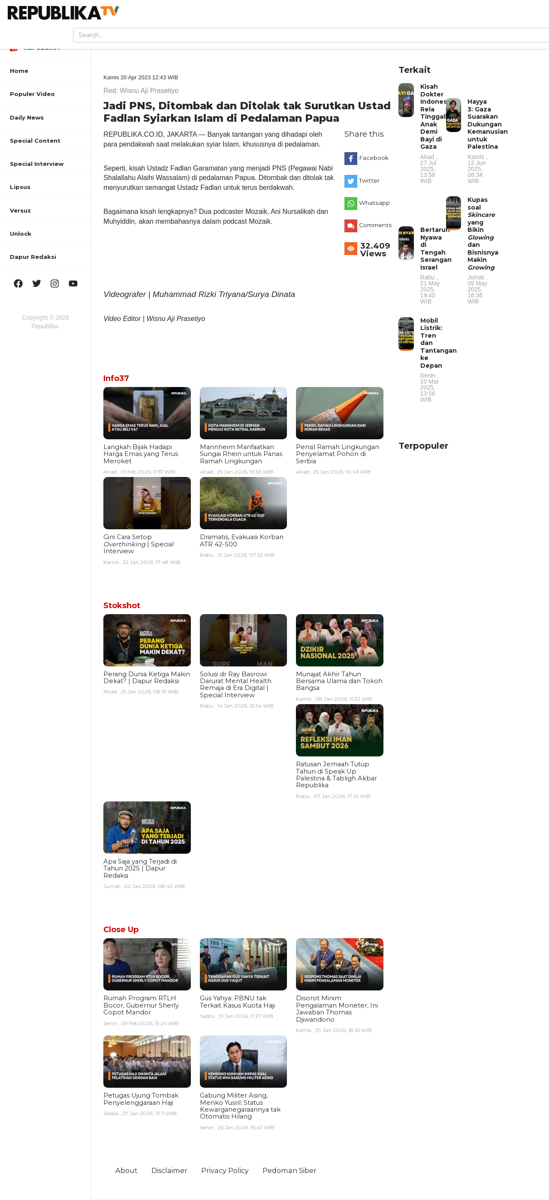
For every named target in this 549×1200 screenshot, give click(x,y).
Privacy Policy (225, 1170)
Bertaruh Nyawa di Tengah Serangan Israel (436, 265)
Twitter (369, 180)
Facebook (373, 157)
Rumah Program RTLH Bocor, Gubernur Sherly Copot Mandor (141, 1005)
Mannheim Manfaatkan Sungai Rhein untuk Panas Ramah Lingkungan (241, 454)
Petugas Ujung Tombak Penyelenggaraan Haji (140, 1099)
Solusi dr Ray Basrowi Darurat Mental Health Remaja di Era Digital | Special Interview (235, 684)
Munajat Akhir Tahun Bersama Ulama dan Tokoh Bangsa (339, 681)
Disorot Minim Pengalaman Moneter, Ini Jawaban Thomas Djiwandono (337, 1008)
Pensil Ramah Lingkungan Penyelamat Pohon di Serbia (337, 454)
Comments (373, 225)
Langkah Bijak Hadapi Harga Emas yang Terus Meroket (140, 454)
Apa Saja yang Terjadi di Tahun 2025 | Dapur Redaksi (140, 868)
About (126, 1170)
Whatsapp (373, 202)
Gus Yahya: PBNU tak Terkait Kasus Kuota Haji (237, 1001)
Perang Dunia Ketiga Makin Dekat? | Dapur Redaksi (146, 677)
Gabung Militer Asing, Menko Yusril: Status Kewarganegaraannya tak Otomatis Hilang (240, 1106)
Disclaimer (169, 1170)
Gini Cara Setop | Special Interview (138, 544)
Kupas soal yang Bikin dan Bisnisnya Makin (483, 250)
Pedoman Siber (289, 1170)
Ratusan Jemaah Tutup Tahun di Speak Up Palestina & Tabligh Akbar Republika (336, 774)
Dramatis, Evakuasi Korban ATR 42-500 (242, 540)
